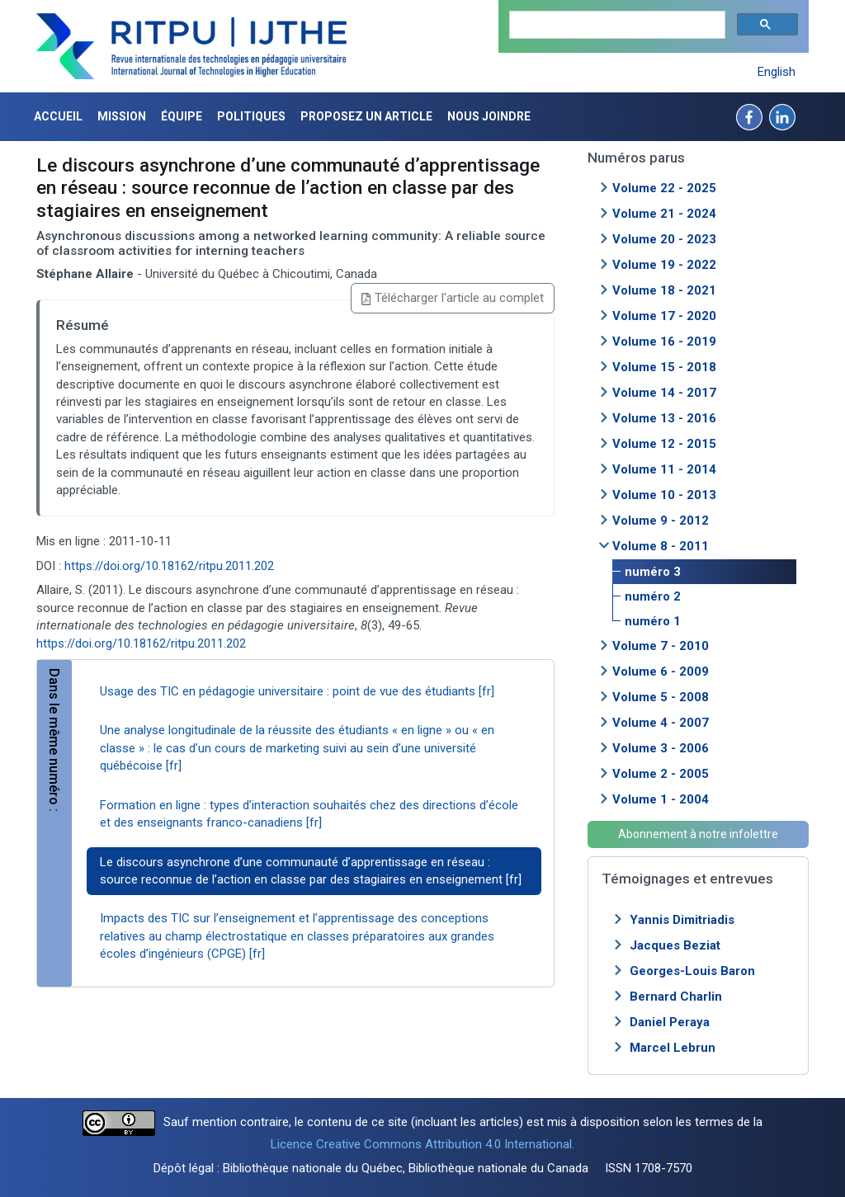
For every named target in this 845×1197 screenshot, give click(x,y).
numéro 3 (653, 571)
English (776, 71)
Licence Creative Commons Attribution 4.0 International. (422, 1144)
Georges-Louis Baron (692, 971)
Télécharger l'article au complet (452, 297)
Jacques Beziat (675, 945)
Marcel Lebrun (672, 1047)
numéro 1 (653, 621)
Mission (121, 116)
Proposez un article (366, 116)
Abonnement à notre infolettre (698, 834)
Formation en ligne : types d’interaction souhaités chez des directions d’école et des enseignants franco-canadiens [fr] (309, 814)
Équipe (181, 116)
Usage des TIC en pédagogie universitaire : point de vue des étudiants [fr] (297, 691)
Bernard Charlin (676, 996)
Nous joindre (489, 116)
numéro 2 (653, 596)
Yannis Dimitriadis (682, 919)
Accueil (58, 116)
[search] (615, 25)
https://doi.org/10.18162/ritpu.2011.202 (169, 565)
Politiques (251, 116)
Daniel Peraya (670, 1022)
